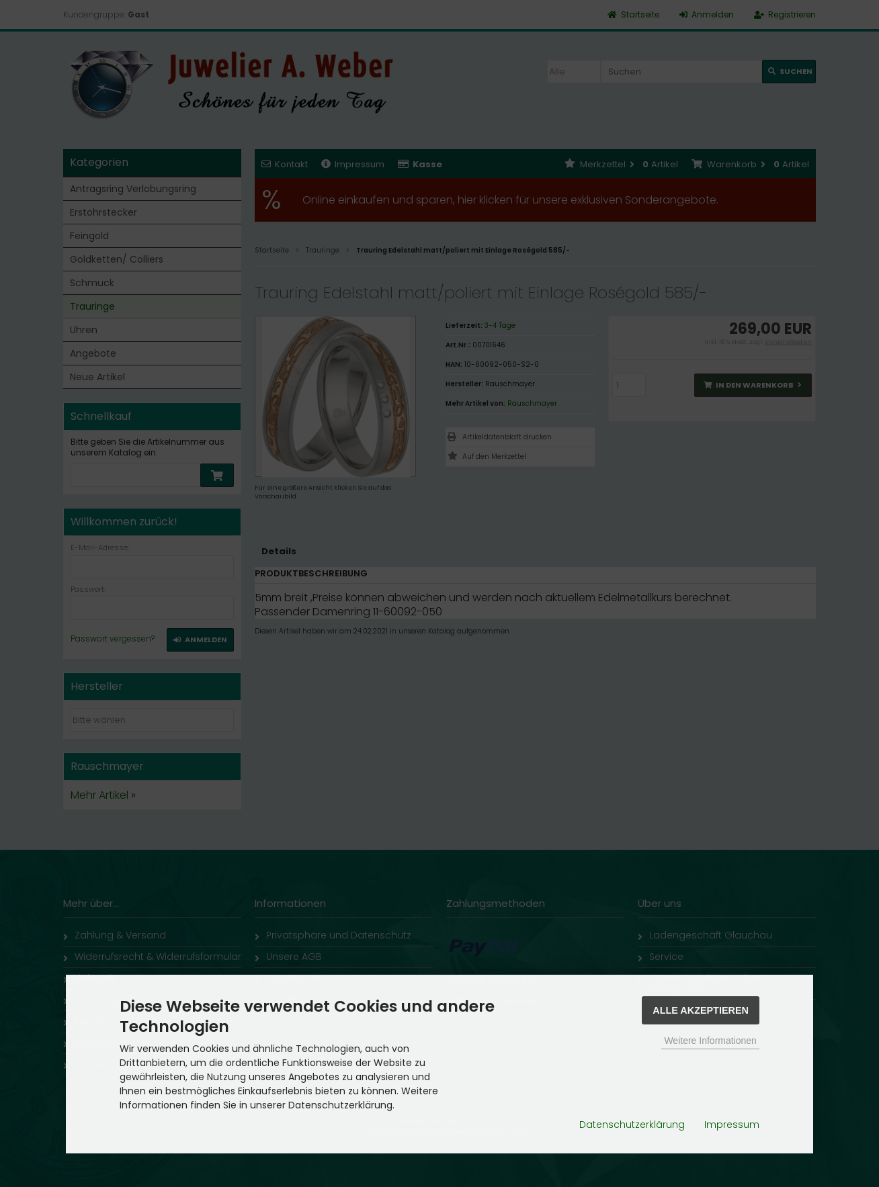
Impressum (731, 1124)
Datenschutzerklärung (632, 1124)
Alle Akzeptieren (701, 1010)
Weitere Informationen (710, 1040)
